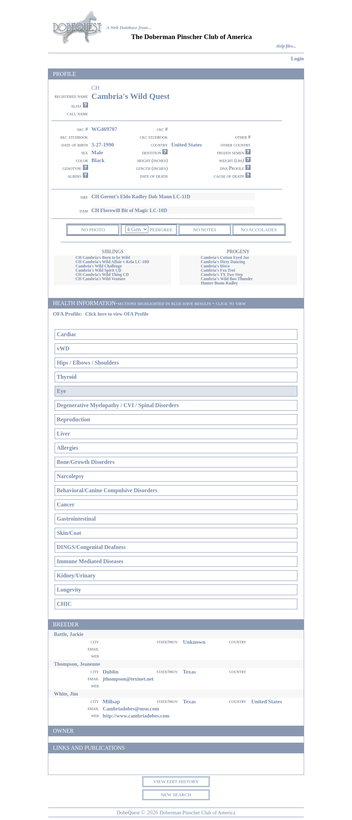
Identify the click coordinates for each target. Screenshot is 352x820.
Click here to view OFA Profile (116, 314)
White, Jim (66, 694)
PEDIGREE (161, 229)
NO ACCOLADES (259, 229)
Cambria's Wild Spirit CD (98, 270)
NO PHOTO (93, 229)
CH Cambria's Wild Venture (100, 279)
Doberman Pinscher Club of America (197, 812)
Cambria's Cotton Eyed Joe (225, 257)
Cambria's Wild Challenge (99, 266)
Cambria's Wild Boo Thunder (227, 279)
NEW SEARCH (176, 794)
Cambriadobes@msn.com (131, 708)
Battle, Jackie (68, 634)
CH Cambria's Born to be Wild (103, 257)
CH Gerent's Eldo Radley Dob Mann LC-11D (141, 196)
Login (297, 58)
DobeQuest (128, 812)
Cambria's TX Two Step (222, 274)
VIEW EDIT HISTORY (176, 781)
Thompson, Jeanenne (77, 664)
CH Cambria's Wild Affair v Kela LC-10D (112, 262)
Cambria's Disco (215, 266)
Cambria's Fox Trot (218, 270)
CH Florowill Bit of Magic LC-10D (129, 210)
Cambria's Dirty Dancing (223, 262)
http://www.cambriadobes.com (136, 716)
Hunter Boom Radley (219, 283)
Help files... (286, 46)
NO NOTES (204, 229)
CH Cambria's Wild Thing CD (102, 274)
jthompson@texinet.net (128, 679)
